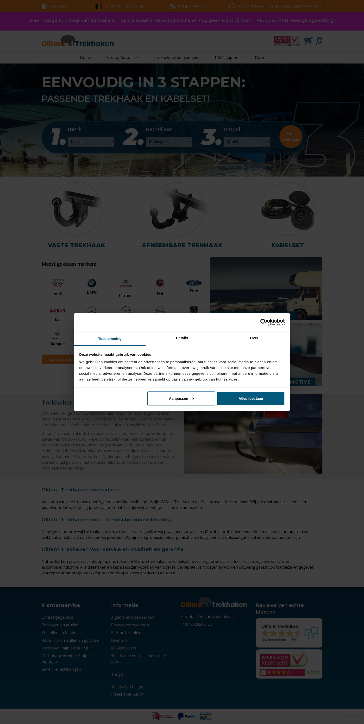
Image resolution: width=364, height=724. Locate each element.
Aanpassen (181, 398)
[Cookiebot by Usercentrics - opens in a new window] (264, 322)
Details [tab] (182, 338)
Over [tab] (254, 338)
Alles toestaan (251, 398)
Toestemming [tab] (110, 339)
